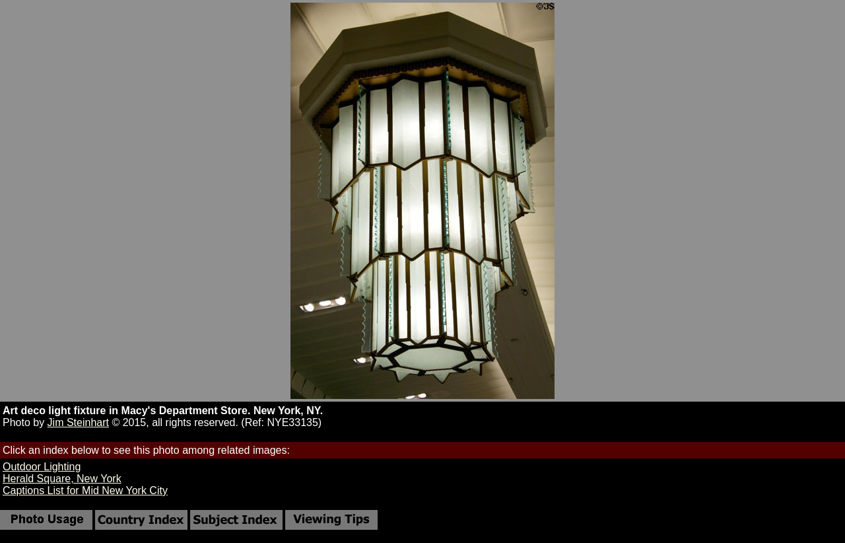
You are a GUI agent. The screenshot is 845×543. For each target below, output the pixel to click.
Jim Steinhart (78, 422)
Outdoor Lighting (42, 466)
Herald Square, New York (62, 478)
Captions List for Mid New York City (85, 490)
